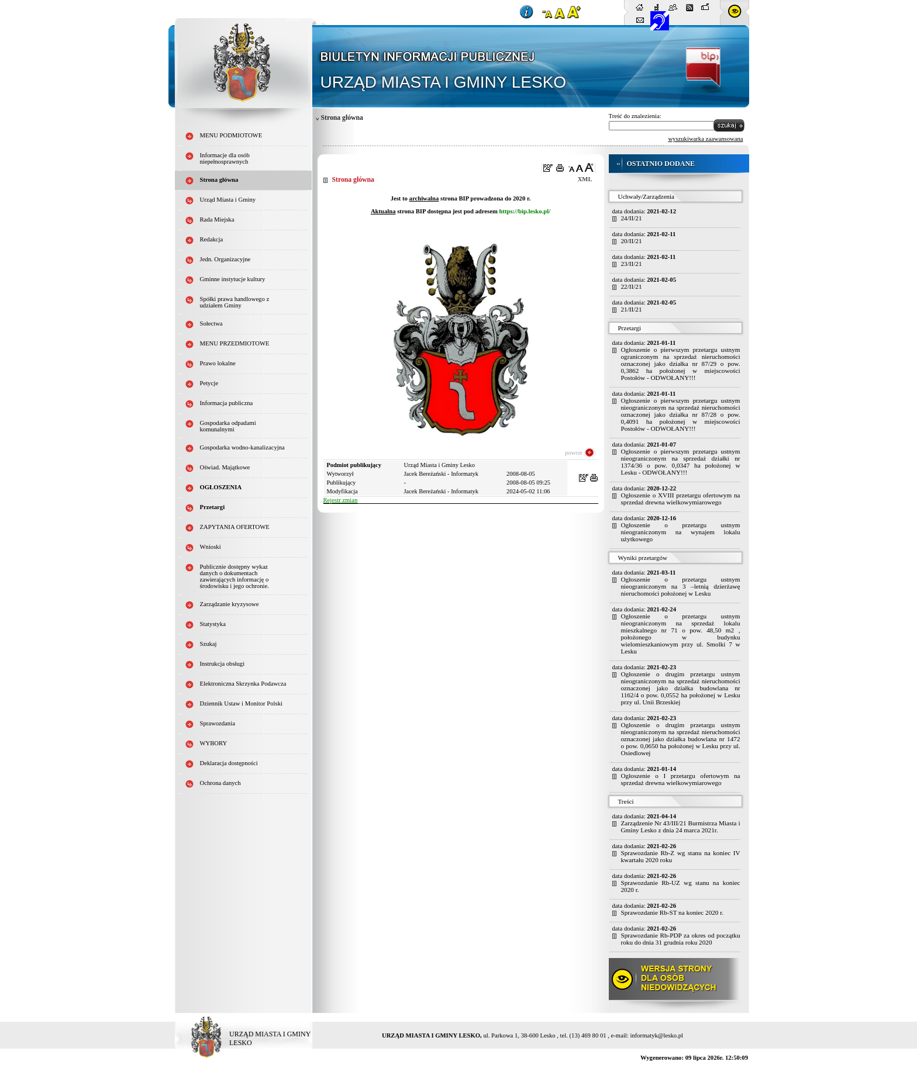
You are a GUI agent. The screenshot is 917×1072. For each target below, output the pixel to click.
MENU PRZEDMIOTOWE (235, 343)
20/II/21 (631, 240)
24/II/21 (631, 218)
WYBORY (213, 743)
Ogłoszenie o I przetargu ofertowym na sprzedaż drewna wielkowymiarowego (680, 779)
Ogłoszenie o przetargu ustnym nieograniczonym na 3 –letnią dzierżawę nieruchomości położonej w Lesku (680, 586)
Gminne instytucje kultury (233, 279)
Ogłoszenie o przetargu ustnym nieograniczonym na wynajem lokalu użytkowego (680, 531)
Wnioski (210, 547)
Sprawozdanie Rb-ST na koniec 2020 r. (672, 912)
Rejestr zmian (340, 500)
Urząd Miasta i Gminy (228, 199)
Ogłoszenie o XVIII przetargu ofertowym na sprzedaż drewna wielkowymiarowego (680, 499)
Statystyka (213, 624)
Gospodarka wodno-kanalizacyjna (242, 447)
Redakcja (211, 239)
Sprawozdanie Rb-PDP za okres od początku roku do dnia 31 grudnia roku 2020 (680, 939)
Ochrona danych (220, 783)
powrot (573, 452)
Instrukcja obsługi (222, 664)
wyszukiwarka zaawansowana (705, 139)
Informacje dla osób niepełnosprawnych (225, 158)
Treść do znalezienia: (635, 116)
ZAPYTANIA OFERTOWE (235, 527)
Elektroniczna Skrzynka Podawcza (243, 683)
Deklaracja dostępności (229, 763)
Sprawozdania (217, 723)
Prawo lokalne (218, 363)
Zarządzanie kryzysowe (229, 604)
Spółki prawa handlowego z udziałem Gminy (235, 302)
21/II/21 (631, 309)
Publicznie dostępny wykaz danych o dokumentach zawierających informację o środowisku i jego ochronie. (234, 576)
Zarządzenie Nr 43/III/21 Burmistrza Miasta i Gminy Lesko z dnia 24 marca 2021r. (680, 826)
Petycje (209, 383)
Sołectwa (211, 323)
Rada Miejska (217, 219)
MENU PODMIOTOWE (231, 135)
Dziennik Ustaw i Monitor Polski (241, 703)
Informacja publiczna (226, 403)
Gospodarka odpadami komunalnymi (228, 426)
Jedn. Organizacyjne (225, 259)
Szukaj (208, 644)
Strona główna (219, 180)
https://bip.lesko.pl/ (524, 211)
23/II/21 (631, 263)
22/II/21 (631, 286)
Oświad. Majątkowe (225, 467)
